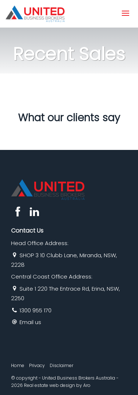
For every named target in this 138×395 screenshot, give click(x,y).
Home (17, 365)
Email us (30, 322)
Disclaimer (61, 365)
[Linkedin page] (34, 212)
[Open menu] (125, 13)
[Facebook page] (19, 212)
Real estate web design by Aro (57, 385)
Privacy (37, 365)
